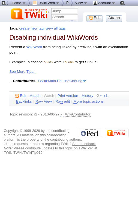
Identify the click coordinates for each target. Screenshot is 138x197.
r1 (105, 95)
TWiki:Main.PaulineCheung (62, 81)
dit (20, 95)
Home (19, 3)
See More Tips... (22, 71)
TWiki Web (46, 3)
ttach (35, 95)
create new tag (31, 28)
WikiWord (34, 47)
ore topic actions (88, 101)
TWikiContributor (77, 114)
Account (104, 3)
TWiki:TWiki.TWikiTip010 (23, 152)
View (81, 3)
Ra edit (62, 101)
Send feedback (84, 143)
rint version (68, 95)
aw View (43, 101)
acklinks (24, 101)
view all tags (56, 28)
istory (87, 95)
